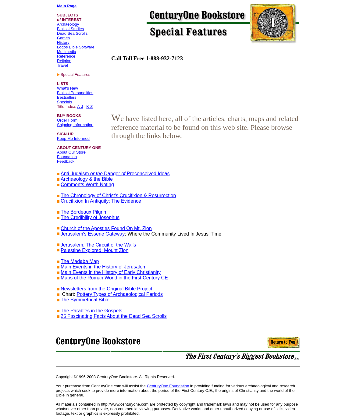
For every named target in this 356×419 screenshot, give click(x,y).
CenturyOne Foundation (168, 386)
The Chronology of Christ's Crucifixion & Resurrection (118, 195)
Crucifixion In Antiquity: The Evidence (101, 201)
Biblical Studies (70, 29)
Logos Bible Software (75, 47)
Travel (62, 65)
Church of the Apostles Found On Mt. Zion (106, 228)
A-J (80, 106)
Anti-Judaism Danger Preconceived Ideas (115, 173)
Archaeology (68, 24)
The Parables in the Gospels (91, 310)
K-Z (89, 106)
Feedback (65, 161)
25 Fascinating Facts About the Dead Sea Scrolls (114, 316)
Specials (64, 102)
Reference (66, 56)
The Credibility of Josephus (90, 217)
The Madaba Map (80, 261)
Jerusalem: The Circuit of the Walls (98, 244)
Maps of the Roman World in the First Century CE (114, 277)
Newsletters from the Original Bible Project (106, 288)
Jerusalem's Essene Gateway (93, 233)
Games (63, 38)
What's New (67, 88)
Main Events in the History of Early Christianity (111, 272)
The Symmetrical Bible (85, 299)
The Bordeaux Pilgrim (84, 212)
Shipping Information (75, 125)
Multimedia (66, 51)
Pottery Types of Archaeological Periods (120, 294)
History (63, 42)
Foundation (67, 156)
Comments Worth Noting (87, 184)
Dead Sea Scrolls (72, 33)
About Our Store (71, 152)
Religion (64, 61)
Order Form (67, 120)
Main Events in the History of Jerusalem (104, 266)
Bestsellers (67, 97)
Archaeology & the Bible (87, 179)
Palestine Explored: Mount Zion (94, 250)
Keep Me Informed (73, 138)
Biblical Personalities (75, 93)
